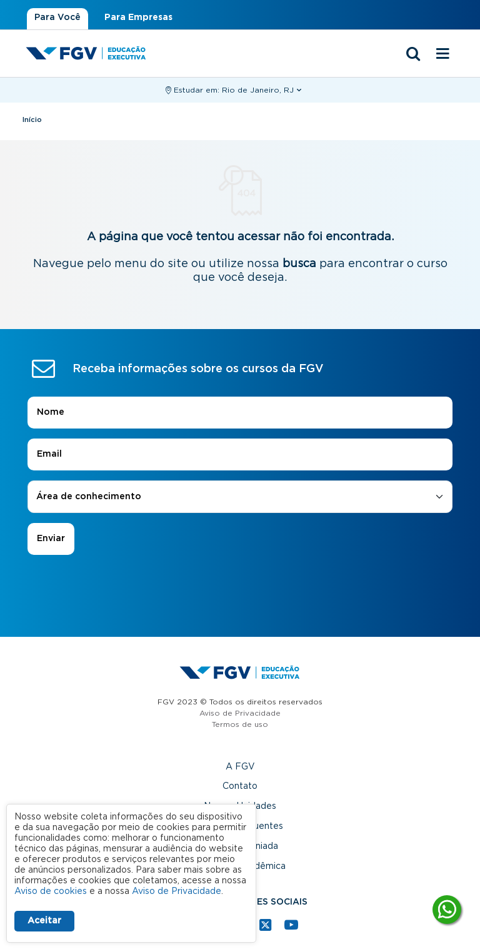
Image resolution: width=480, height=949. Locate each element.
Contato (240, 786)
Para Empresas (138, 17)
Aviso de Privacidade (240, 713)
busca (299, 264)
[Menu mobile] (442, 54)
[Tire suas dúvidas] (446, 909)
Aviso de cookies (50, 891)
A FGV (240, 767)
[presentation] (240, 590)
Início (32, 119)
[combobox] (240, 497)
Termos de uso (240, 724)
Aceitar (44, 920)
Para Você (57, 17)
